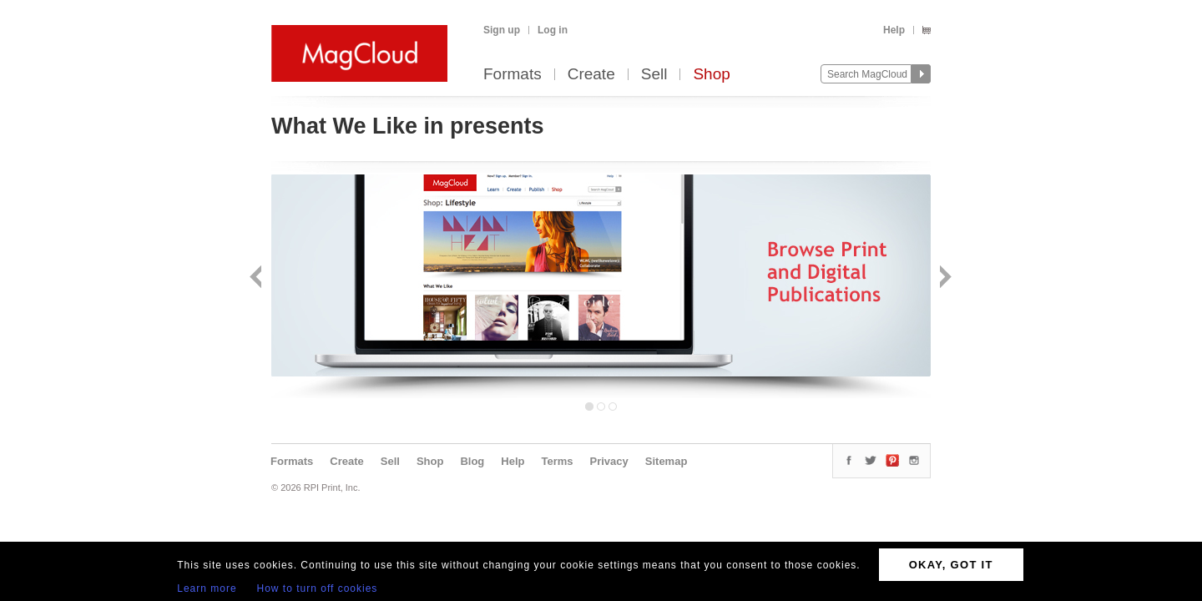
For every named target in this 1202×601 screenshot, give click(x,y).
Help (894, 30)
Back (257, 278)
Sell (654, 75)
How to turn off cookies (317, 588)
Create (591, 75)
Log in (553, 30)
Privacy (609, 461)
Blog (472, 461)
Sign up (501, 30)
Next (944, 278)
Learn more (206, 588)
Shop (711, 75)
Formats (512, 75)
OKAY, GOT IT (951, 564)
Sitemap (666, 461)
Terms (557, 461)
